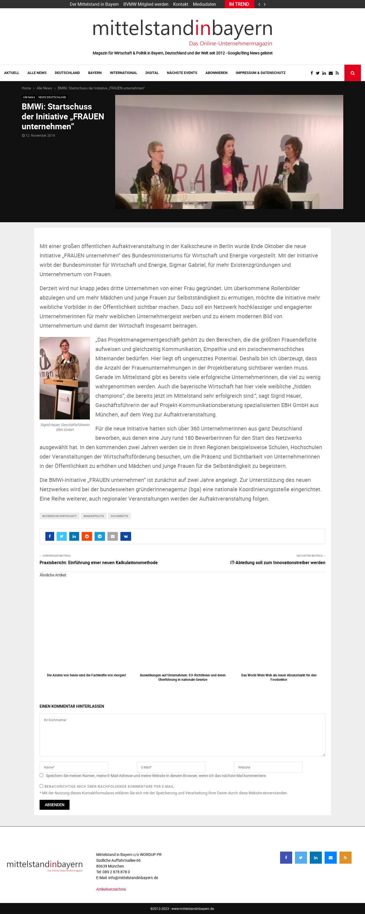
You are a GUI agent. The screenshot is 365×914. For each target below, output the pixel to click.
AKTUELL (11, 73)
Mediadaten (204, 4)
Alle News (36, 73)
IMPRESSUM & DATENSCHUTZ (261, 73)
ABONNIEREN (217, 73)
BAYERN (95, 73)
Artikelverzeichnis (111, 889)
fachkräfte (119, 516)
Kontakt (180, 4)
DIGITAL (152, 73)
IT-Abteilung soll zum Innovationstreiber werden (277, 562)
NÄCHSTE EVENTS (182, 73)
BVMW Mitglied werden (145, 4)
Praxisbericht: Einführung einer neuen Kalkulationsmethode (99, 562)
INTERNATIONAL (123, 73)
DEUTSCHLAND (67, 73)
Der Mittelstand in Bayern (94, 4)
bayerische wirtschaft (59, 516)
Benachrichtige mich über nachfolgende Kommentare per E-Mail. (107, 786)
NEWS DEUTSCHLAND (52, 97)
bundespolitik (94, 516)
